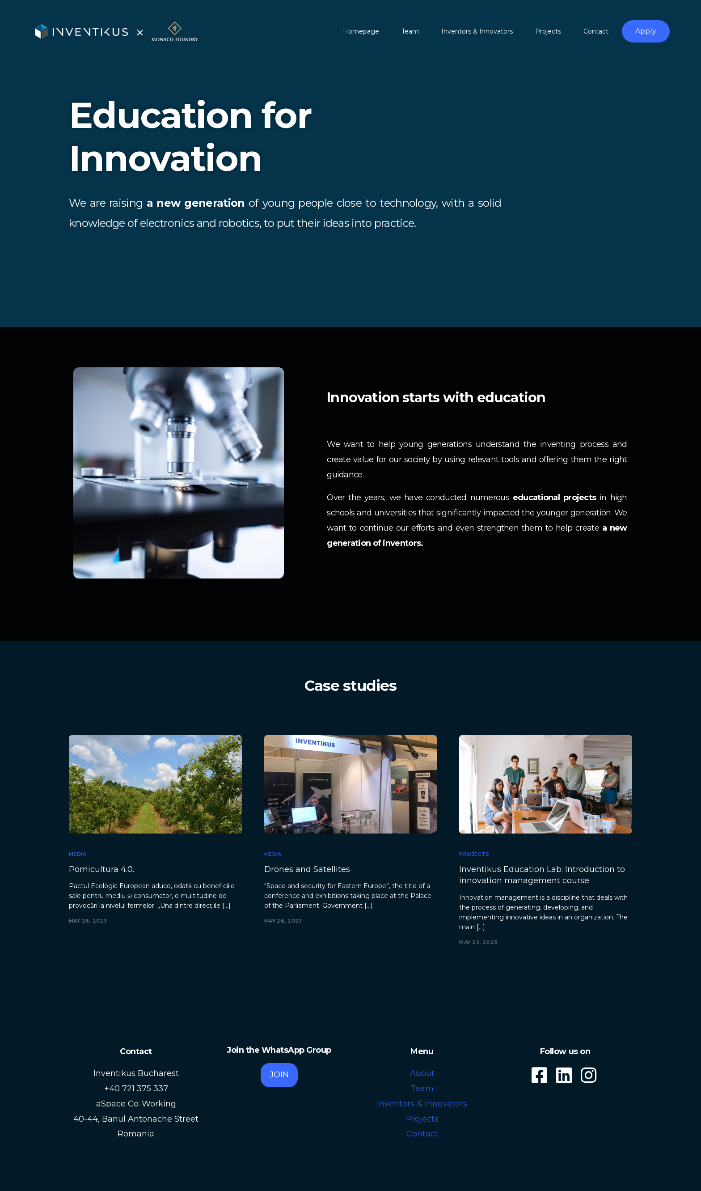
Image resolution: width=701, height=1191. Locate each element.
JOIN (279, 1075)
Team (422, 1088)
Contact (422, 1134)
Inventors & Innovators (422, 1104)
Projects (474, 854)
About (422, 1073)
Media (77, 854)
